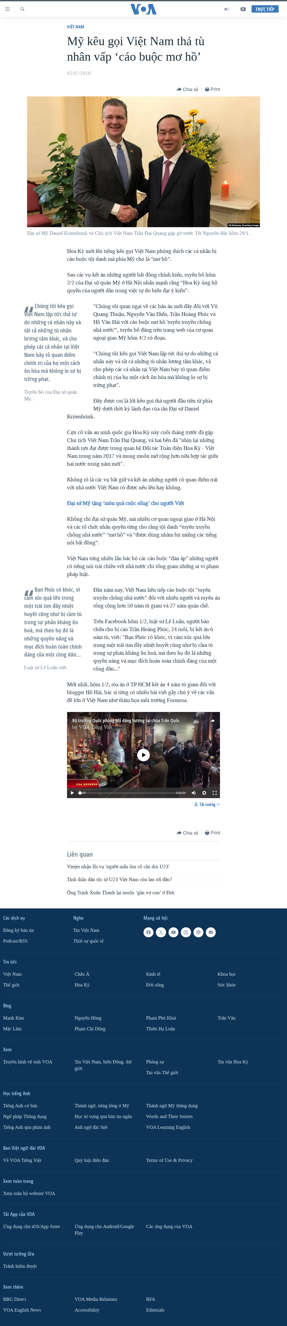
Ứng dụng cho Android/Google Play (104, 1230)
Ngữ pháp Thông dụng (25, 1117)
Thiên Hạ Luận (160, 1029)
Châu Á (82, 974)
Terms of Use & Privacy (169, 1160)
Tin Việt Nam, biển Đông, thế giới (103, 1065)
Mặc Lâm (12, 1029)
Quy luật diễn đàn (92, 1160)
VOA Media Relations (96, 1299)
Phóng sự (155, 1062)
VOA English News (22, 1310)
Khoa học (227, 974)
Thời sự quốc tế (88, 941)
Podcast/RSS (15, 941)
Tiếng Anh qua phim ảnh (26, 1127)
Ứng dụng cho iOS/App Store (31, 1227)
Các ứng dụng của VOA (169, 1227)
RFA (150, 1299)
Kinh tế (153, 974)
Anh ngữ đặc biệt (91, 1127)
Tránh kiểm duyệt (20, 1266)
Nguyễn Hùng (88, 1018)
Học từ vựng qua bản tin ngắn (103, 1117)
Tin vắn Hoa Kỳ (233, 1062)
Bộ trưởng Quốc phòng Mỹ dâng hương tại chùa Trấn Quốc (126, 720)
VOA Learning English (168, 1127)
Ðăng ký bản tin (18, 930)
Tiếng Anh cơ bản (20, 1106)
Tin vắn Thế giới (162, 1073)
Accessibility (87, 1310)
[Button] (188, 89)
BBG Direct (14, 1299)
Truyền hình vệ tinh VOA (27, 1062)
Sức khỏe (226, 985)
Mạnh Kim (13, 1018)
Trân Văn (226, 1018)
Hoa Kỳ (82, 985)
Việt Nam (75, 27)
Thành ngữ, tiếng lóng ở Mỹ (102, 1106)
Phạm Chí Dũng (90, 1029)
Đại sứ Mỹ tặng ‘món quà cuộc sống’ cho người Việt (125, 503)
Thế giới (11, 985)
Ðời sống (155, 985)
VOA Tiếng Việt (95, 727)
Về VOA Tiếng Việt (22, 1160)
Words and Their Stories (169, 1117)
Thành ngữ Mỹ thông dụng (172, 1106)
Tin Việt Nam (86, 930)
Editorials (155, 1310)
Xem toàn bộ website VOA (29, 1193)
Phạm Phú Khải (161, 1018)
